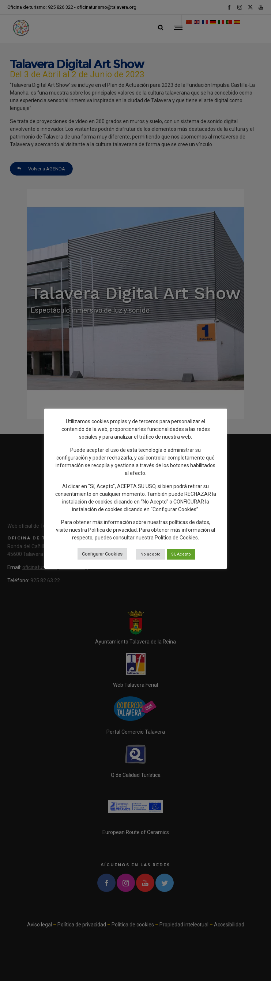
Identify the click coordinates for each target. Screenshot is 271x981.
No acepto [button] (150, 554)
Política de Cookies (176, 538)
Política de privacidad (112, 530)
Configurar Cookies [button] (102, 554)
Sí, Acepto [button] (181, 554)
